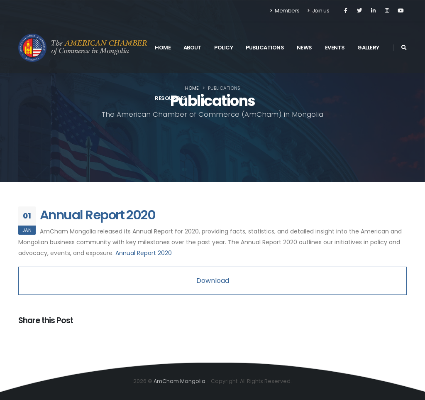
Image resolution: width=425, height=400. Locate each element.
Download (212, 280)
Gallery (368, 48)
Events (335, 48)
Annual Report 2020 (97, 215)
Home (163, 48)
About (192, 48)
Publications (265, 48)
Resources (171, 98)
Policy (223, 48)
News (304, 48)
